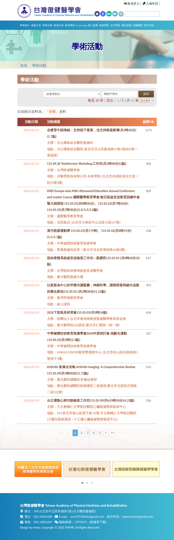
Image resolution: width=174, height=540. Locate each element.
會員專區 (70, 25)
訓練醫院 (138, 25)
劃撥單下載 (98, 522)
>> (112, 433)
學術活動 (47, 25)
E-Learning (81, 25)
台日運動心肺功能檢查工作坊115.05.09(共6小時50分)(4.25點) (91, 401)
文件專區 (115, 25)
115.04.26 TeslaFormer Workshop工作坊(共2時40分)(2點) (86, 164)
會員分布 (59, 25)
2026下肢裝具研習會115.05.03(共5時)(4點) (77, 313)
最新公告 (36, 25)
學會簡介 (25, 25)
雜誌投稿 (127, 25)
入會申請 (150, 3)
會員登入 (132, 3)
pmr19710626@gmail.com (87, 516)
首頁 (23, 65)
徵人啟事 (93, 25)
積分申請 (149, 25)
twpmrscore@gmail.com (137, 516)
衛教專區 (104, 25)
